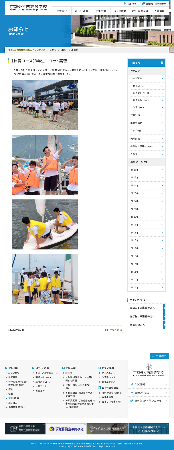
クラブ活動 (136, 130)
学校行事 (135, 115)
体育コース (138, 107)
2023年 (134, 193)
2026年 (134, 169)
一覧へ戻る (116, 329)
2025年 (134, 177)
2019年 (134, 224)
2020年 (134, 216)
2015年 (134, 256)
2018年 (134, 232)
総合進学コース (141, 100)
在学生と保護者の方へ (142, 146)
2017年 (134, 240)
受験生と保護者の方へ (142, 307)
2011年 (134, 287)
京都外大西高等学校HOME (21, 50)
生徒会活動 (136, 122)
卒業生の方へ (137, 324)
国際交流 (135, 138)
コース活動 (136, 78)
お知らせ (41, 50)
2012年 (134, 279)
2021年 (134, 209)
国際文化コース (141, 92)
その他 (133, 154)
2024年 (134, 185)
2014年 (134, 263)
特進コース (138, 85)
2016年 (134, 248)
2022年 (134, 201)
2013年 (134, 271)
